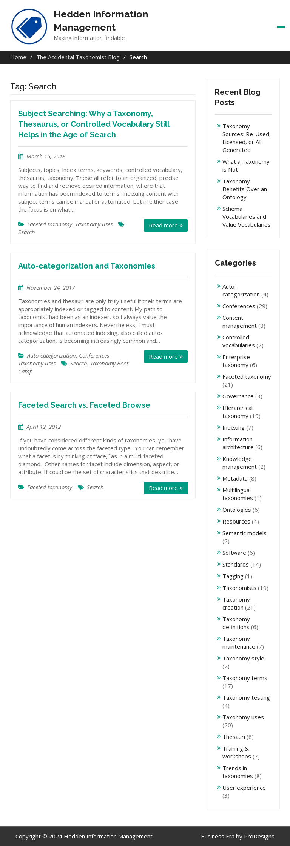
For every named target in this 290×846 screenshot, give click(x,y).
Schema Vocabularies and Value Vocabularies (246, 216)
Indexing (233, 427)
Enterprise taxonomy (236, 360)
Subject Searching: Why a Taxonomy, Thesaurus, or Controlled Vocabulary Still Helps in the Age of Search (93, 124)
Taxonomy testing (246, 697)
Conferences (94, 355)
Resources (236, 521)
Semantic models (244, 533)
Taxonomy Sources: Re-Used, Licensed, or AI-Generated (246, 138)
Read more (163, 225)
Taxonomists (239, 587)
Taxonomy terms (244, 678)
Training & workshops (236, 752)
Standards (235, 564)
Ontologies (236, 509)
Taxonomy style (243, 658)
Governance (238, 396)
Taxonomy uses (94, 224)
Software (234, 552)
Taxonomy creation (236, 603)
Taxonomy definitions (236, 623)
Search (26, 232)
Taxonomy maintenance (238, 642)
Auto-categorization (51, 355)
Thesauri (233, 736)
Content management (239, 321)
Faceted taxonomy (49, 224)
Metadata (235, 478)
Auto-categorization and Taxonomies (86, 265)
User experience (244, 787)
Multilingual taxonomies (237, 494)
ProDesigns (259, 836)
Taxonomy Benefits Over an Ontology (244, 189)
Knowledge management (239, 462)
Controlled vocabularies (238, 341)
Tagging (233, 576)
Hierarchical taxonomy (237, 411)
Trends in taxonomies (237, 772)
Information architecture (238, 443)
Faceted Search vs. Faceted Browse (84, 405)
